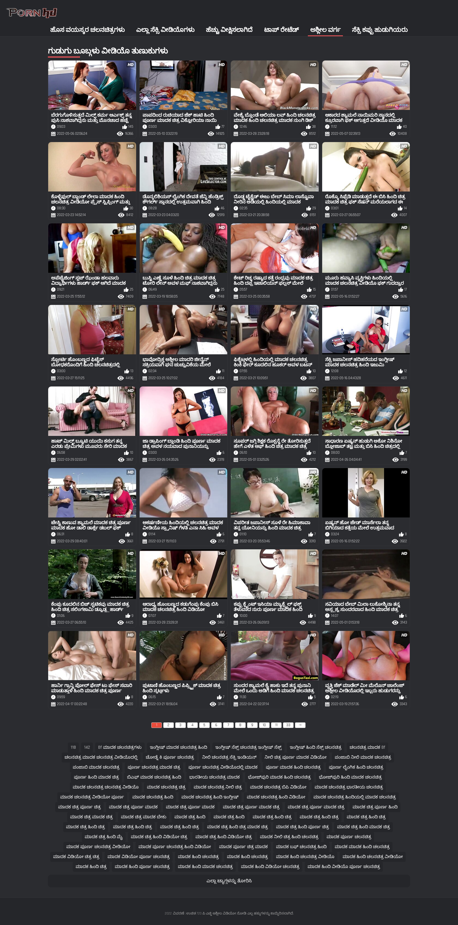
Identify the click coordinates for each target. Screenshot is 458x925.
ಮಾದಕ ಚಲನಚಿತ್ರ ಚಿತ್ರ (166, 787)
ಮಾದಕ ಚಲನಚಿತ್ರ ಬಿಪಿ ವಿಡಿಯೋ (278, 787)
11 (276, 725)
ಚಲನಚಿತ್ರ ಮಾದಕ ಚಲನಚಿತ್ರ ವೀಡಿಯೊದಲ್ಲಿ (101, 757)
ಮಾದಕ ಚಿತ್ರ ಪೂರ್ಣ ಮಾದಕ (133, 807)
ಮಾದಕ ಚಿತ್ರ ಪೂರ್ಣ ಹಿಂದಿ (375, 807)
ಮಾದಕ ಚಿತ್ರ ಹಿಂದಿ (189, 817)
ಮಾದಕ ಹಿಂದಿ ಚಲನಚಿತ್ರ (198, 857)
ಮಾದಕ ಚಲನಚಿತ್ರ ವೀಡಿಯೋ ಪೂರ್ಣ (92, 797)
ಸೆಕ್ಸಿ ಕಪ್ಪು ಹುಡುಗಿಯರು (380, 30)
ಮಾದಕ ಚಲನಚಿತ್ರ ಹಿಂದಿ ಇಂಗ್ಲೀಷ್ (210, 797)
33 (288, 725)
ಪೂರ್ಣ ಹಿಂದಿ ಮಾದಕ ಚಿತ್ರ (96, 777)
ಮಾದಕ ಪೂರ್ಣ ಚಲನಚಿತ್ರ (349, 837)
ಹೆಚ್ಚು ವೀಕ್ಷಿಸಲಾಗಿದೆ (229, 30)
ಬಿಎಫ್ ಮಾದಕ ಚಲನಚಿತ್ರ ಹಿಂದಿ (154, 777)
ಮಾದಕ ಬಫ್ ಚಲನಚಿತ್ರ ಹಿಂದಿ (301, 847)
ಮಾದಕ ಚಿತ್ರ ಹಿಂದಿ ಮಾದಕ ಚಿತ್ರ (363, 827)
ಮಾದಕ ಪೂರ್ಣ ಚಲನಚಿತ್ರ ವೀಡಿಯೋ (98, 847)
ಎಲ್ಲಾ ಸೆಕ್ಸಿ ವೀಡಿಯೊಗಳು (165, 30)
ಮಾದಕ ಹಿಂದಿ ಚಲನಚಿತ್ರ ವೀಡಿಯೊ (305, 857)
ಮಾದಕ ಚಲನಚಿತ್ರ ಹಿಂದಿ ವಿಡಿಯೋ (276, 797)
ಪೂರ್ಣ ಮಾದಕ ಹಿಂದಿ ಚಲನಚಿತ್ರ (293, 767)
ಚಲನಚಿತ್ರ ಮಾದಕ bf (367, 747)
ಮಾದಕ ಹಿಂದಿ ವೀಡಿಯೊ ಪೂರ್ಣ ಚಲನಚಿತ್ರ (344, 866)
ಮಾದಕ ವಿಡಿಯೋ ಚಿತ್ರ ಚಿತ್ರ (76, 857)
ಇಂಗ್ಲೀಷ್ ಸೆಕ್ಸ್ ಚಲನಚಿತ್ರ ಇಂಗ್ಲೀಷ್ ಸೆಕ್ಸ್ (248, 747)
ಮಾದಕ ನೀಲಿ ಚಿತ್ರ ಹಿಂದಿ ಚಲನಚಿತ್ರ (289, 837)
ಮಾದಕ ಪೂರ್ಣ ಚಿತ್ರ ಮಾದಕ (243, 847)
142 (87, 747)
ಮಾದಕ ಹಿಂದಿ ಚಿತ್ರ (91, 866)
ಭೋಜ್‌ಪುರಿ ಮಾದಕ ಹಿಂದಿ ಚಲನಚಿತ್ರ (279, 777)
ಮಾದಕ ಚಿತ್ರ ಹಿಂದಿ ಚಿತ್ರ (272, 817)
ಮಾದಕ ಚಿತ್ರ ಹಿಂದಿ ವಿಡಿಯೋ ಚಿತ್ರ (159, 837)
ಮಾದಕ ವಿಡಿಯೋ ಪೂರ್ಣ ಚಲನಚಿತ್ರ (138, 857)
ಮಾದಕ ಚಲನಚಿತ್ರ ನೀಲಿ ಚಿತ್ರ (218, 787)
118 (73, 747)
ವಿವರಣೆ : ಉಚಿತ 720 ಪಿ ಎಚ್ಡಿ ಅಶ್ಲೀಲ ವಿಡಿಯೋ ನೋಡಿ (209, 913)
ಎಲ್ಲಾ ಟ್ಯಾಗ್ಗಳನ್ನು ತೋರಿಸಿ (229, 881)
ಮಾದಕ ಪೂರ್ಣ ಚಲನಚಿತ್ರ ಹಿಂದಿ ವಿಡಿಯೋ (174, 847)
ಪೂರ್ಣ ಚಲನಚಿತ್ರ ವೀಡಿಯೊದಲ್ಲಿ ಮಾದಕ (223, 767)
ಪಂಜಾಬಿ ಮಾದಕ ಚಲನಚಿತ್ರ (96, 767)
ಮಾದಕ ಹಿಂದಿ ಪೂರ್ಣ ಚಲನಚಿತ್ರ (142, 866)
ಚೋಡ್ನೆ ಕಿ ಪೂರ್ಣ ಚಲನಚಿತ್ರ (170, 757)
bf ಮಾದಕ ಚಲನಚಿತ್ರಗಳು (120, 747)
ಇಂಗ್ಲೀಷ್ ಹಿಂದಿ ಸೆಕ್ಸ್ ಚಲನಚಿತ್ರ (315, 747)
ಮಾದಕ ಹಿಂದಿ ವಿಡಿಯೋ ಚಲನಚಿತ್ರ (270, 866)
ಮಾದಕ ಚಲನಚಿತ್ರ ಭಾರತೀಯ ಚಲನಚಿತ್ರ (349, 787)
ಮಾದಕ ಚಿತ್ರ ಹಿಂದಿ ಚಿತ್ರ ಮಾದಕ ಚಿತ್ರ (237, 827)
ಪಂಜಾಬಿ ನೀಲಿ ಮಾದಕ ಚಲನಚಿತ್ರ (363, 757)
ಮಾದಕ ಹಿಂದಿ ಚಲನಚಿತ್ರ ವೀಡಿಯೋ (373, 857)
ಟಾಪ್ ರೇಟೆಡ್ (281, 30)
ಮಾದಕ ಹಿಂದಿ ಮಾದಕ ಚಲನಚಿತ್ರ (205, 866)
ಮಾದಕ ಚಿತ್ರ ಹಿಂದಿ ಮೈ (104, 837)
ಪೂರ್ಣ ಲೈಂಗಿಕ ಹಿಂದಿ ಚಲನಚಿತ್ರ (356, 767)
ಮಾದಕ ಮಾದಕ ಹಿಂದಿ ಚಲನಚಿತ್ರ (362, 847)
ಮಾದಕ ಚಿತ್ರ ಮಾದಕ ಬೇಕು (143, 817)
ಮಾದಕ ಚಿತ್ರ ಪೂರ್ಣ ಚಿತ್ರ (79, 807)
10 (264, 725)
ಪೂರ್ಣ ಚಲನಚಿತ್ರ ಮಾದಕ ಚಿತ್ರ (154, 767)
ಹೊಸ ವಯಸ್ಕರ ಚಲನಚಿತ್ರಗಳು (87, 30)
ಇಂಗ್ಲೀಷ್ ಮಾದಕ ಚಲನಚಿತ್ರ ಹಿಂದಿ (178, 747)
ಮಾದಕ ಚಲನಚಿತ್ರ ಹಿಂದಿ (152, 797)
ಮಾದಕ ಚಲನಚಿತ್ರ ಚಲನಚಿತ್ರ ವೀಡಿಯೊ (106, 787)
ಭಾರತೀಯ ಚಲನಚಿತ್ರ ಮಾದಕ (214, 777)
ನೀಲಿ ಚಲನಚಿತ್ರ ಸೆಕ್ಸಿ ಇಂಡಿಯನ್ (229, 757)
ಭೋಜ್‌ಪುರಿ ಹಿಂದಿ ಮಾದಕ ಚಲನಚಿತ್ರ (350, 777)
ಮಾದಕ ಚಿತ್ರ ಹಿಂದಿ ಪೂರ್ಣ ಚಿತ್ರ (302, 827)
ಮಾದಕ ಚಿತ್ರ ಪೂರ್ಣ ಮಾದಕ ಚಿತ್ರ (251, 807)
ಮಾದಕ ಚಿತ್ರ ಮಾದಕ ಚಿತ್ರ (91, 817)
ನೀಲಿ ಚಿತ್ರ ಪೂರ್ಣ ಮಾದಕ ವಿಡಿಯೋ (296, 757)
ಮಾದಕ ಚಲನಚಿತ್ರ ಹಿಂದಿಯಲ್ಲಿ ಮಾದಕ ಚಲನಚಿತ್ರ (354, 797)
